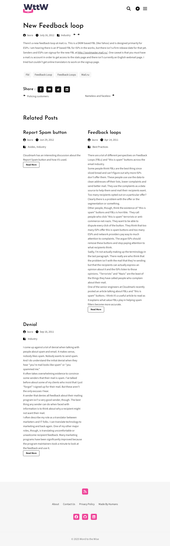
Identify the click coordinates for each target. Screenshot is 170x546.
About (55, 504)
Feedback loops (104, 132)
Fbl (27, 75)
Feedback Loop (43, 75)
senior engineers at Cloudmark (117, 287)
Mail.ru (85, 75)
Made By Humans (108, 504)
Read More (31, 164)
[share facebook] (41, 89)
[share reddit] (58, 89)
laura (28, 140)
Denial (30, 324)
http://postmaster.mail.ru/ (93, 52)
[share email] (49, 89)
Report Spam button (45, 132)
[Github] (85, 517)
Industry (41, 147)
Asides (31, 147)
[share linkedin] (67, 89)
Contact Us (69, 504)
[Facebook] (76, 517)
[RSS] (85, 491)
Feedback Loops (66, 75)
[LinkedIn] (94, 517)
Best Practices (100, 147)
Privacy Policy (87, 504)
